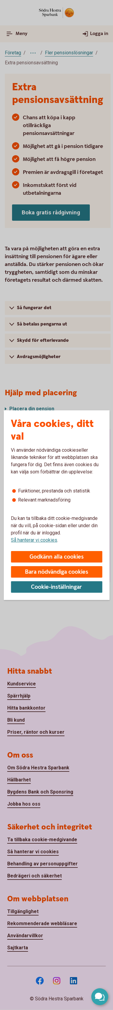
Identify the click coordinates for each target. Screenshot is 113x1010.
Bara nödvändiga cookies (56, 572)
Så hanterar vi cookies (34, 540)
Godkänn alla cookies (57, 557)
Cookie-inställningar (56, 587)
